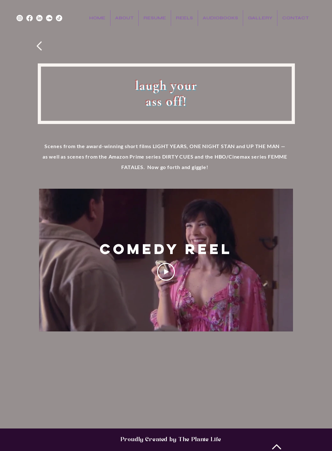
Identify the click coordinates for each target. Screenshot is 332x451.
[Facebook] (29, 18)
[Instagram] (20, 18)
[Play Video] (166, 272)
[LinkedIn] (39, 18)
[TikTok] (59, 18)
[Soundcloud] (49, 18)
